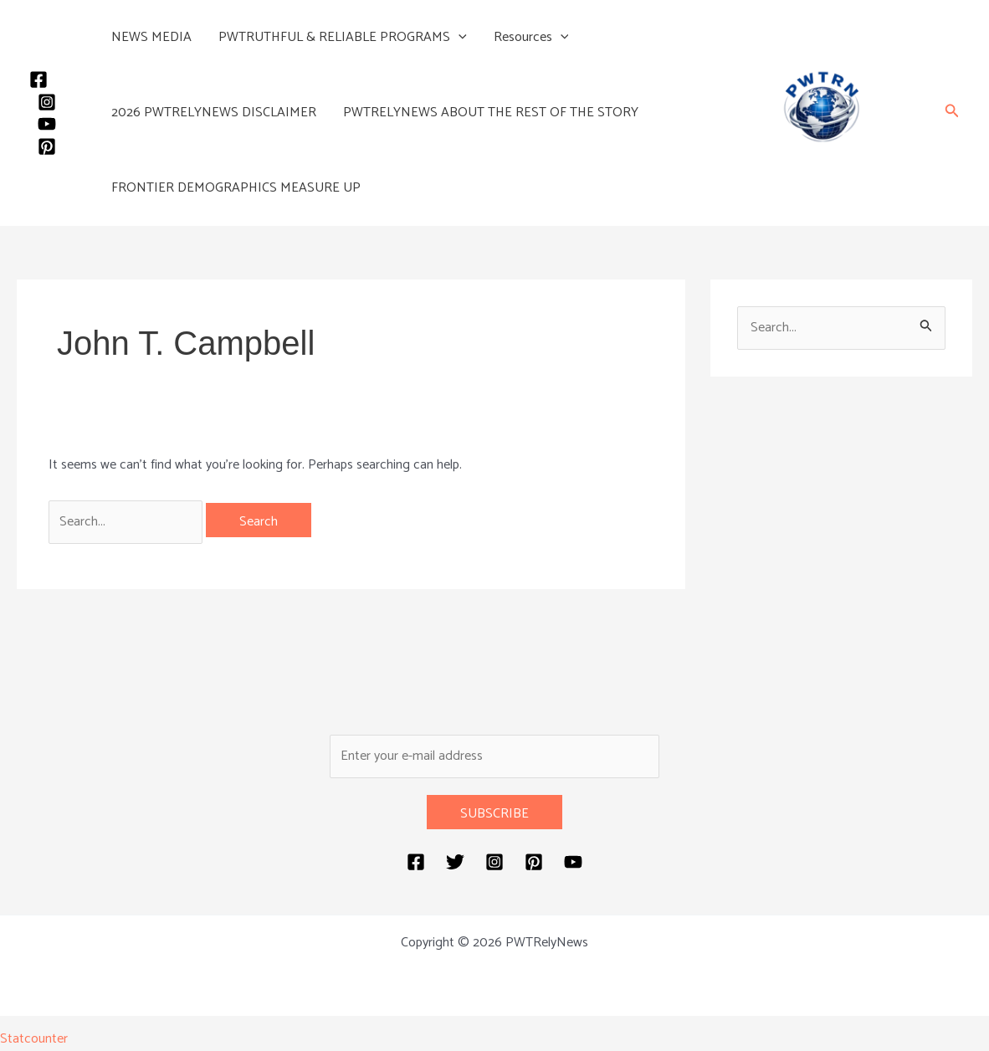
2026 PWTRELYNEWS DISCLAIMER (213, 112)
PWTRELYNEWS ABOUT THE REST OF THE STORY (490, 112)
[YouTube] (47, 124)
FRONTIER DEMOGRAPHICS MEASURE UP (236, 188)
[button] (458, 37)
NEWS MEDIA (151, 37)
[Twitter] (455, 862)
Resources (531, 37)
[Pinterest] (47, 146)
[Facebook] (38, 79)
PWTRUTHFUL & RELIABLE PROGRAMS (342, 37)
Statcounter (34, 1039)
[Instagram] (47, 102)
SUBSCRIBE (494, 813)
